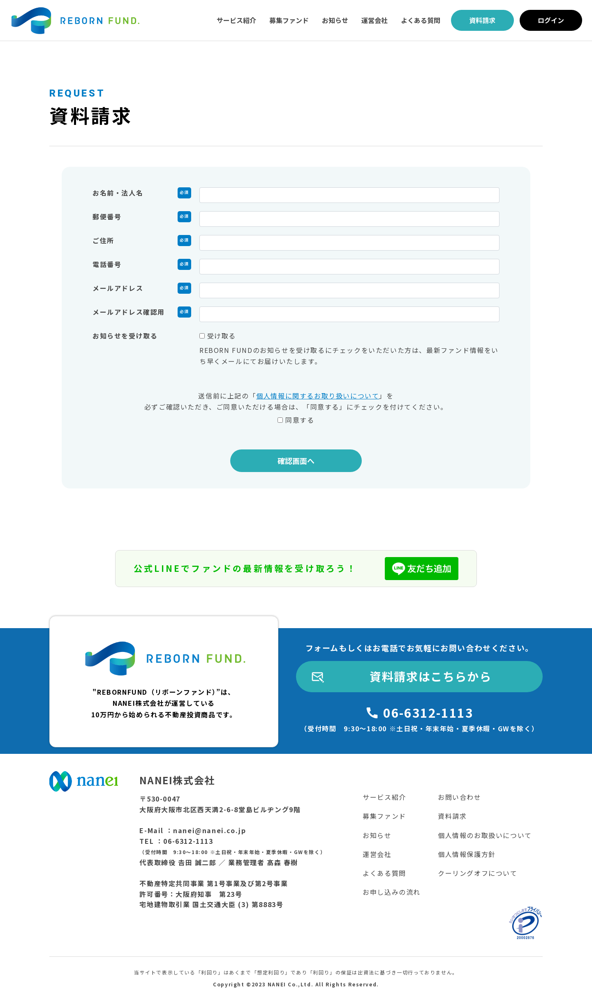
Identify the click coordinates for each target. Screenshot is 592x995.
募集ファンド (289, 20)
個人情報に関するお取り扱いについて (317, 396)
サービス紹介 (236, 20)
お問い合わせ (459, 797)
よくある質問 (420, 20)
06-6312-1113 (428, 712)
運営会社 (374, 20)
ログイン (551, 20)
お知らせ (335, 20)
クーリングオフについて (478, 873)
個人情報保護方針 (467, 854)
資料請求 (482, 20)
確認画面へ (296, 460)
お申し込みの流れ (392, 892)
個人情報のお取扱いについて (485, 835)
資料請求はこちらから (430, 676)
